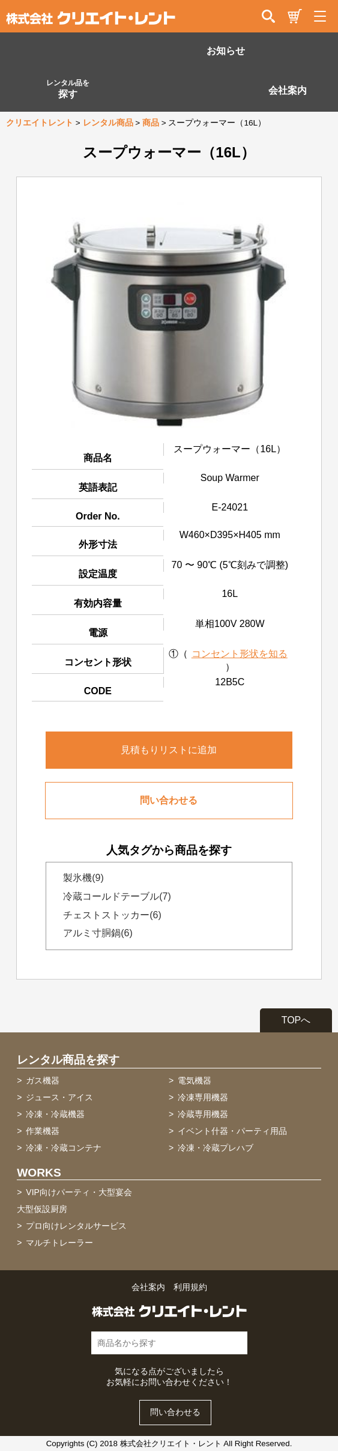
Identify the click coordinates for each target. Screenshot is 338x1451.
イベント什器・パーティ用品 (232, 1131)
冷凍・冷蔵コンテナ (63, 1148)
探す (67, 89)
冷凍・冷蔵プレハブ (215, 1148)
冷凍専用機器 (203, 1097)
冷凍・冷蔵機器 (55, 1114)
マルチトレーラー (59, 1242)
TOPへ (296, 1020)
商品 (150, 122)
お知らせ (226, 51)
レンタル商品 (108, 122)
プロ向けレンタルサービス (76, 1226)
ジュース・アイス (59, 1097)
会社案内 (287, 90)
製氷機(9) (80, 878)
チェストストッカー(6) (108, 915)
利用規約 (190, 1287)
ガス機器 (42, 1080)
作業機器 (42, 1131)
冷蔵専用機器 (203, 1114)
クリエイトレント (39, 122)
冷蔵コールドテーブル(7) (113, 896)
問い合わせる (169, 800)
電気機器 (194, 1080)
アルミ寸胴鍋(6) (94, 933)
